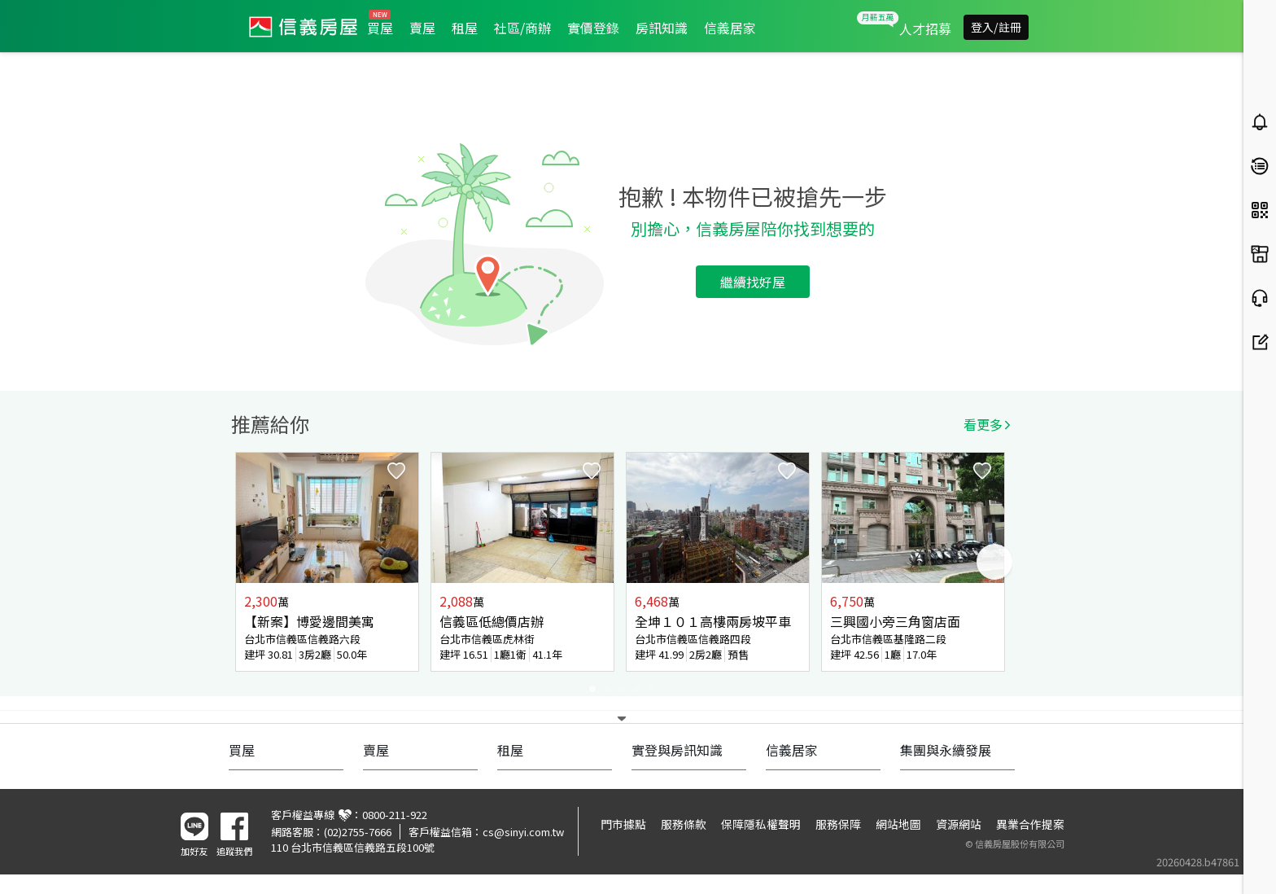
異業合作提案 (1030, 824)
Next (994, 562)
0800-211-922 (394, 814)
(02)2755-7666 (357, 831)
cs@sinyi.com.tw (523, 831)
